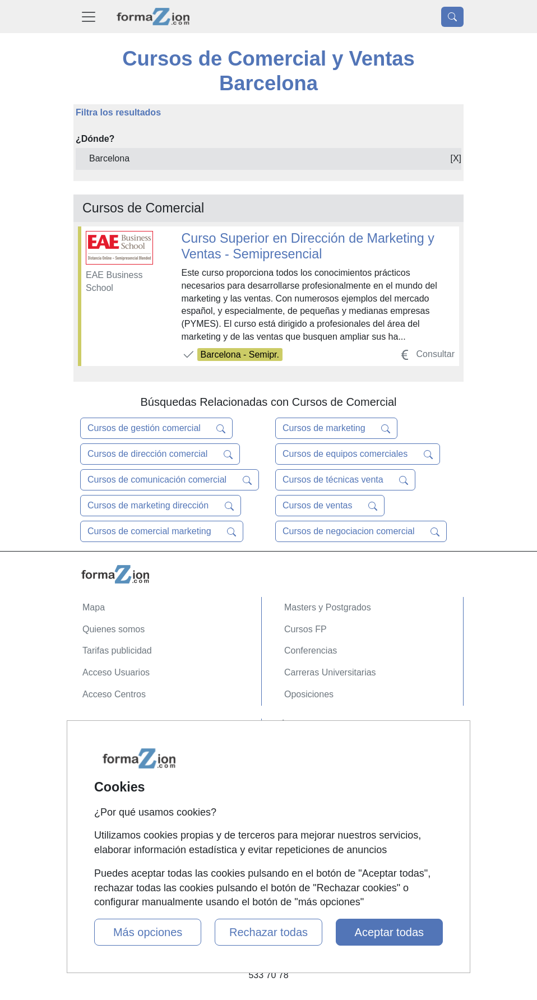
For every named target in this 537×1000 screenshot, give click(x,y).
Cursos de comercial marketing (161, 531)
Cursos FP (305, 629)
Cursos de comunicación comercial (169, 480)
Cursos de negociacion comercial (361, 531)
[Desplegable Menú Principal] (88, 16)
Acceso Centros (114, 694)
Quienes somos (113, 629)
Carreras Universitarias (330, 672)
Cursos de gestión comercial (156, 428)
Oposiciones (309, 694)
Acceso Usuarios (116, 672)
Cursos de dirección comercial (160, 454)
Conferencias (310, 650)
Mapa (93, 607)
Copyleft (98, 794)
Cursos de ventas (330, 506)
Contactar (101, 729)
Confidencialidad (115, 751)
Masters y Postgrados (327, 607)
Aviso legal (104, 772)
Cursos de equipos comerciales (358, 454)
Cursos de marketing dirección (160, 506)
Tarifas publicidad (117, 650)
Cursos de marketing (336, 428)
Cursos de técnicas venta (345, 480)
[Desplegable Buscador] (452, 17)
